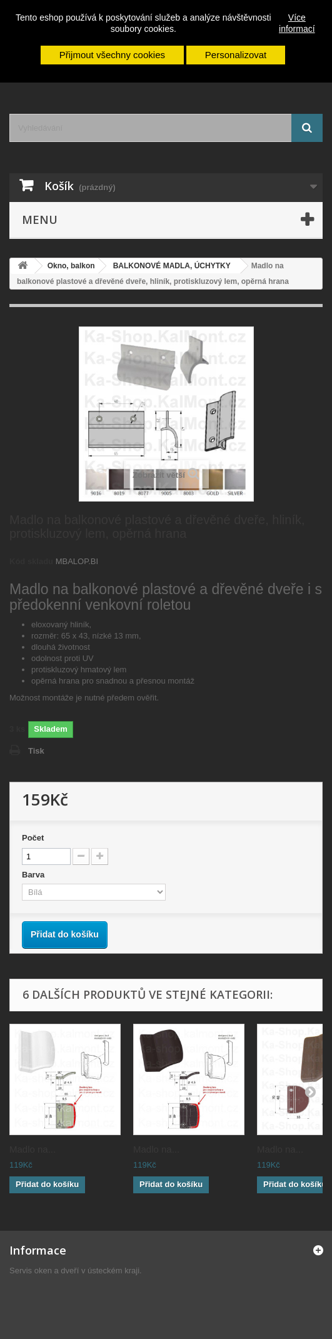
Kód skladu (31, 561)
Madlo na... (32, 1149)
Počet (33, 837)
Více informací (297, 23)
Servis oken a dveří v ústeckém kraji (74, 1270)
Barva (34, 874)
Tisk (36, 750)
